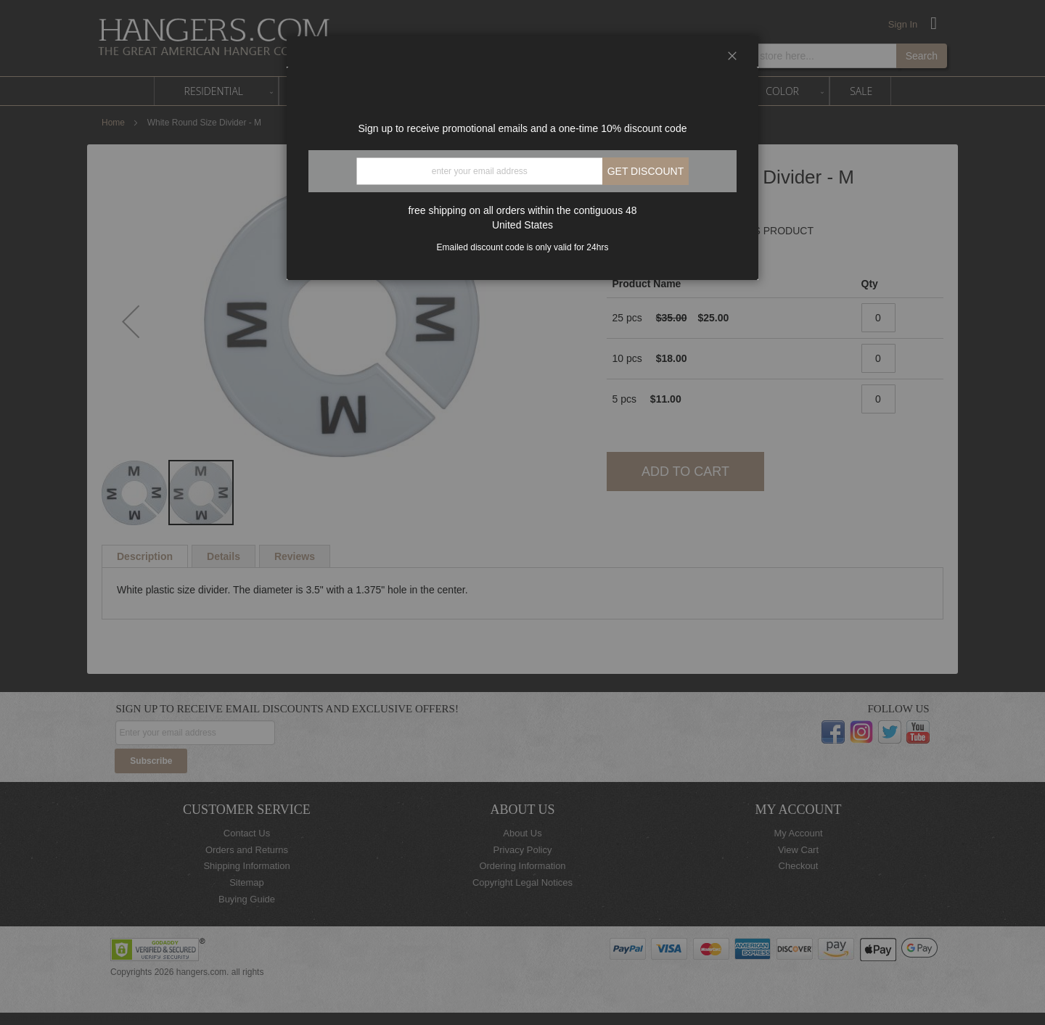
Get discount (645, 171)
